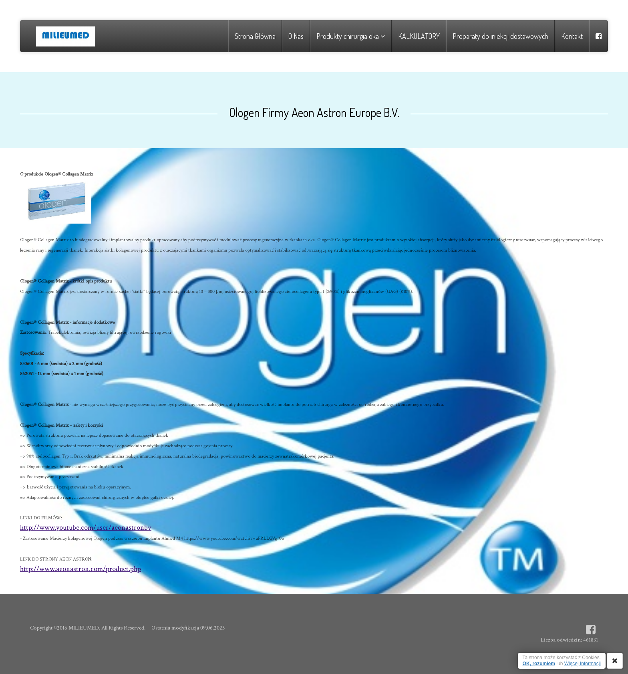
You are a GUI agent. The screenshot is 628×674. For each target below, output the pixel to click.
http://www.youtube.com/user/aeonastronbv (85, 527)
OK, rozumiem (539, 663)
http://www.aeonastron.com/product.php (80, 568)
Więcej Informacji (582, 663)
